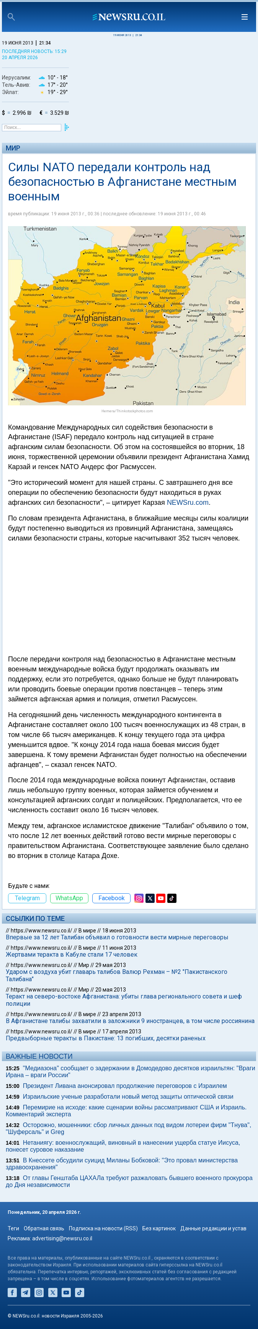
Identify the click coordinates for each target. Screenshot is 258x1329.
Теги (13, 1228)
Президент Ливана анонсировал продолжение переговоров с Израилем (125, 1086)
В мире (87, 930)
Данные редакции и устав (213, 1228)
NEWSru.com (188, 502)
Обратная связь (44, 1228)
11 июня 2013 (119, 948)
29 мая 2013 (110, 965)
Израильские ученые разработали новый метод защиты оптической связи (128, 1096)
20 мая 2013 (110, 990)
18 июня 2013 (119, 930)
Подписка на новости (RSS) (103, 1228)
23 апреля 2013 (121, 1014)
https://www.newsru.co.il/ (41, 930)
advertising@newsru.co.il (62, 1238)
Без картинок (159, 1228)
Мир (13, 148)
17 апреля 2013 (121, 1031)
